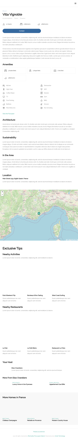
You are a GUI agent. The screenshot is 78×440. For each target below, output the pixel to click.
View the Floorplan (8, 113)
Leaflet (67, 239)
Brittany (6, 418)
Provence (22, 18)
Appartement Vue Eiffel (57, 384)
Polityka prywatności (39, 431)
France (16, 18)
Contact (21, 31)
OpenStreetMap (74, 239)
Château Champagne (10, 420)
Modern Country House (60, 420)
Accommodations (7, 18)
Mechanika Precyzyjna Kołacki (36, 436)
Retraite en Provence (34, 420)
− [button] (2, 194)
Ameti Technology (60, 436)
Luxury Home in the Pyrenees (22, 384)
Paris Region (54, 382)
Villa (5, 11)
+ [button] (2, 192)
